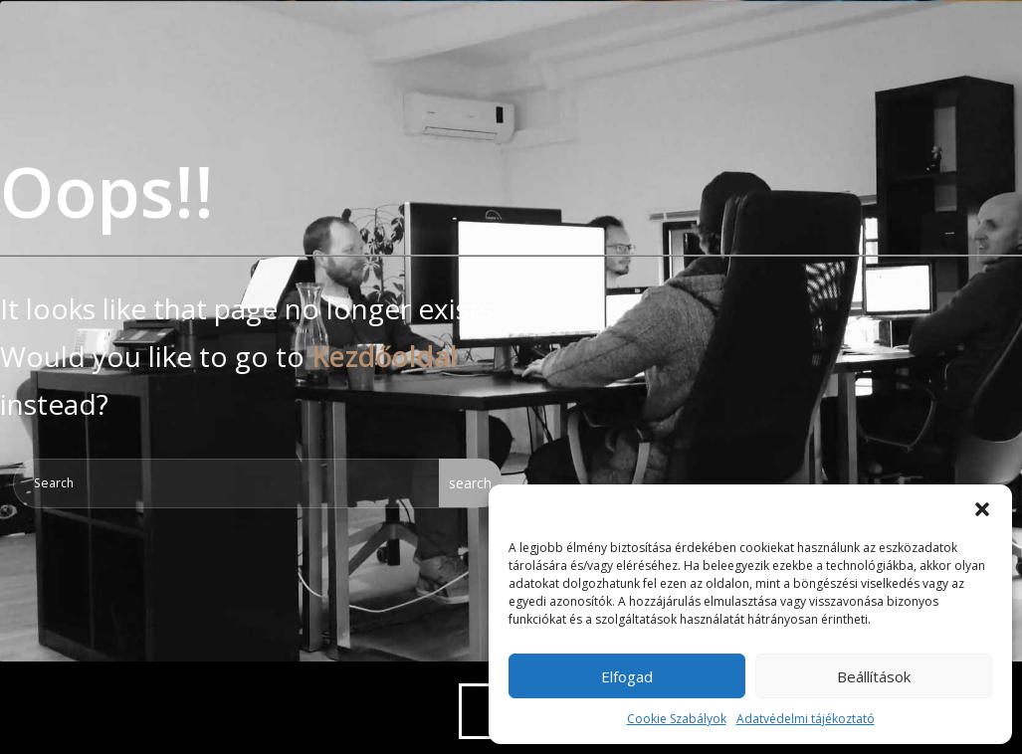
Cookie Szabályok (676, 718)
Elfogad (627, 676)
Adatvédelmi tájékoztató (805, 718)
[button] (982, 509)
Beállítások (874, 676)
